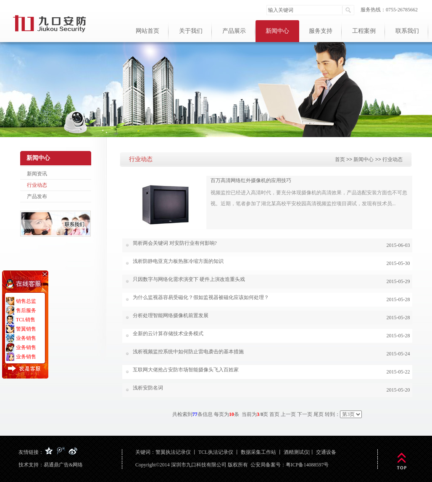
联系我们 (407, 31)
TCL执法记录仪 (215, 452)
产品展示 (234, 31)
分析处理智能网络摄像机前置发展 (170, 315)
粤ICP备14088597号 (307, 465)
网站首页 (147, 31)
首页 (340, 159)
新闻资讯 (37, 174)
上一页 (288, 414)
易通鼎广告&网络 (63, 465)
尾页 (318, 414)
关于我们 (191, 31)
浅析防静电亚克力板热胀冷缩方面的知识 (178, 261)
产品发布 (37, 196)
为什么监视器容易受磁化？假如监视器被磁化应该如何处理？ (201, 297)
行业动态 (37, 185)
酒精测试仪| (297, 452)
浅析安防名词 (148, 388)
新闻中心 (277, 31)
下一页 (304, 414)
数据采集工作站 (258, 452)
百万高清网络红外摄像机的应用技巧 (251, 180)
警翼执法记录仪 (173, 452)
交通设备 (326, 452)
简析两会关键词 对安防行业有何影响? (175, 243)
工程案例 (364, 31)
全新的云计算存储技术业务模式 (168, 333)
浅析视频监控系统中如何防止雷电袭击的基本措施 (188, 352)
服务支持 (320, 31)
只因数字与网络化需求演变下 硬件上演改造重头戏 (189, 279)
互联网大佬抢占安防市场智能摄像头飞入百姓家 (186, 370)
